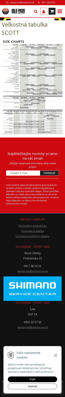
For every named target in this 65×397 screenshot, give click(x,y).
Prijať (32, 379)
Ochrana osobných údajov (32, 236)
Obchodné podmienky (32, 226)
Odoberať (49, 172)
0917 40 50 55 (48, 2)
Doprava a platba (32, 231)
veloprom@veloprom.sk (22, 2)
